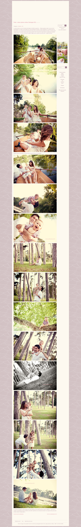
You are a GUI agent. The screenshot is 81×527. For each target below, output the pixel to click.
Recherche (62, 65)
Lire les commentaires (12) (52, 514)
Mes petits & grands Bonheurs (62, 91)
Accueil (17, 18)
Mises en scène (62, 77)
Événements (62, 87)
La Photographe (25, 18)
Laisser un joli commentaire (19, 514)
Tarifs (50, 18)
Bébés (62, 73)
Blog (62, 20)
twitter (62, 37)
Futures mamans (62, 72)
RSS (59, 38)
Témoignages (17, 521)
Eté (22, 26)
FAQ (22, 521)
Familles (19, 26)
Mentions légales (28, 521)
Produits (62, 85)
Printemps (62, 79)
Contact (56, 18)
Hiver (62, 83)
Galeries (33, 18)
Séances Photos (42, 18)
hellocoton (64, 37)
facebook (59, 37)
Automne (62, 81)
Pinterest (60, 37)
